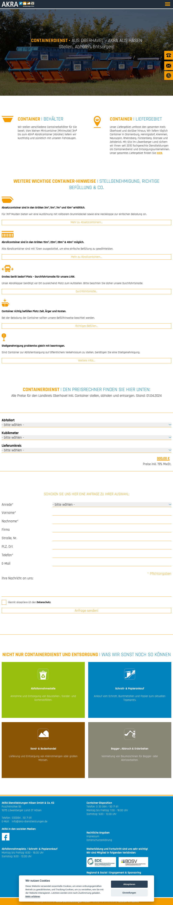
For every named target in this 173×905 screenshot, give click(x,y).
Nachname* (10, 521)
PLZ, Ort (7, 546)
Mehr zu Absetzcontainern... (87, 222)
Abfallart (8, 420)
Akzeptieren (129, 884)
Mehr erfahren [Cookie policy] (32, 896)
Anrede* (7, 504)
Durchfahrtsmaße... (86, 291)
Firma (6, 529)
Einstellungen (129, 892)
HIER (159, 153)
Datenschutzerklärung (99, 840)
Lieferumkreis (11, 445)
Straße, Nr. (9, 538)
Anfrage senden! (86, 610)
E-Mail (6, 563)
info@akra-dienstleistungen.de (29, 821)
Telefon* (7, 555)
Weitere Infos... (86, 360)
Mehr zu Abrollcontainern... (86, 257)
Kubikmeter (10, 433)
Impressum (92, 836)
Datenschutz (44, 602)
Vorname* (9, 512)
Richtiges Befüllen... (86, 326)
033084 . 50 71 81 (22, 818)
